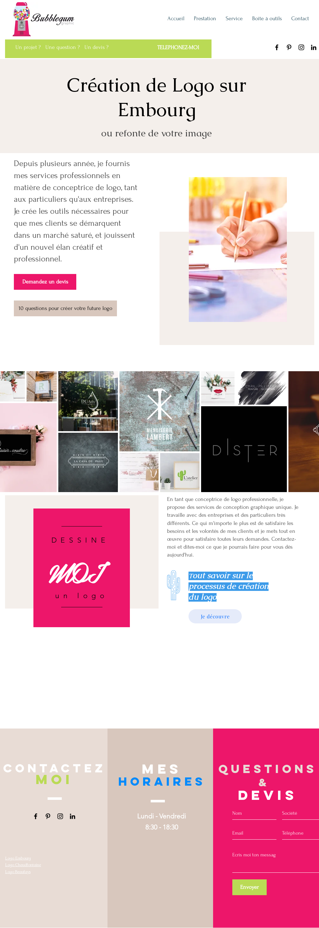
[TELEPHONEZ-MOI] (177, 47)
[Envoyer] (249, 887)
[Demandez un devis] (45, 282)
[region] (81, 568)
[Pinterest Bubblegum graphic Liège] (289, 47)
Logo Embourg (18, 858)
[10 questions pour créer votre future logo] (65, 308)
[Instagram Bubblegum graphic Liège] (301, 47)
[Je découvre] (215, 616)
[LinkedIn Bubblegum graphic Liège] (313, 47)
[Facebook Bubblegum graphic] (277, 47)
